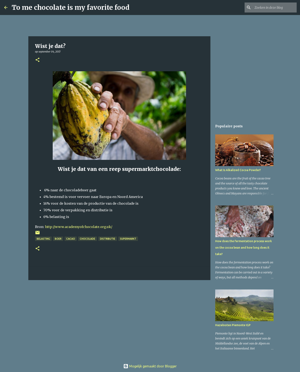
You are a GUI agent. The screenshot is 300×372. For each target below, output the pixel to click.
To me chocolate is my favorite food (71, 7)
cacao (70, 238)
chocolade (87, 238)
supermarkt (128, 238)
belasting (43, 238)
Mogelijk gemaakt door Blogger (150, 366)
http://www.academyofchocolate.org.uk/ (78, 227)
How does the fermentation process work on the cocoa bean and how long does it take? (243, 247)
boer (58, 238)
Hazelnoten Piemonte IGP (233, 325)
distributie (107, 238)
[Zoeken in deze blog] (275, 8)
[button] (37, 60)
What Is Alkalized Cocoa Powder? (238, 170)
